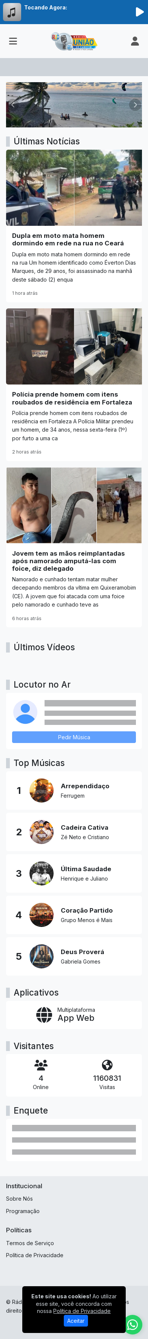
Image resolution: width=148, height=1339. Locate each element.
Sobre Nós (19, 1198)
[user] (134, 41)
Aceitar (76, 1321)
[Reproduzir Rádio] (139, 12)
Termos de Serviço (30, 1243)
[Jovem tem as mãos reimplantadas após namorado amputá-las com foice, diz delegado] (74, 547)
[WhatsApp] (132, 1324)
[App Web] (74, 1015)
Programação (23, 1211)
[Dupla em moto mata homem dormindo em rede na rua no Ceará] (74, 226)
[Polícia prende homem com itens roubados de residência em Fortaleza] (74, 384)
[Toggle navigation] (13, 41)
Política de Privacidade (34, 1255)
